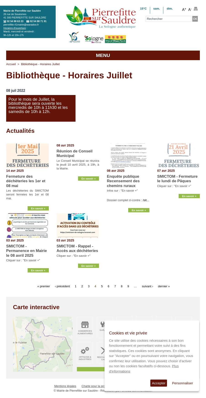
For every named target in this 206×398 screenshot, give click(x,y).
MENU (103, 55)
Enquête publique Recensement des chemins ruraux (123, 181)
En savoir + (38, 207)
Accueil (11, 64)
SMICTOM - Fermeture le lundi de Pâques (177, 178)
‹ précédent (62, 286)
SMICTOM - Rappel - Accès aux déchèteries (77, 248)
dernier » (164, 286)
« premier (43, 286)
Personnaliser (182, 383)
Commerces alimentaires (85, 332)
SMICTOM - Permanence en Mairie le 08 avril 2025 (26, 251)
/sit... (146, 200)
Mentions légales (65, 386)
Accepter (158, 383)
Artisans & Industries (85, 358)
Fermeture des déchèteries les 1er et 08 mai (25, 181)
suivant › (147, 286)
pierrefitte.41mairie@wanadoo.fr (21, 24)
